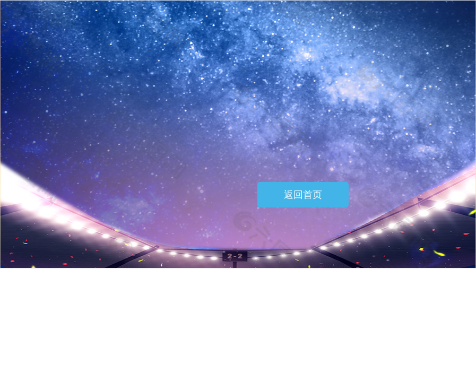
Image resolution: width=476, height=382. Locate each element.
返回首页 (303, 194)
